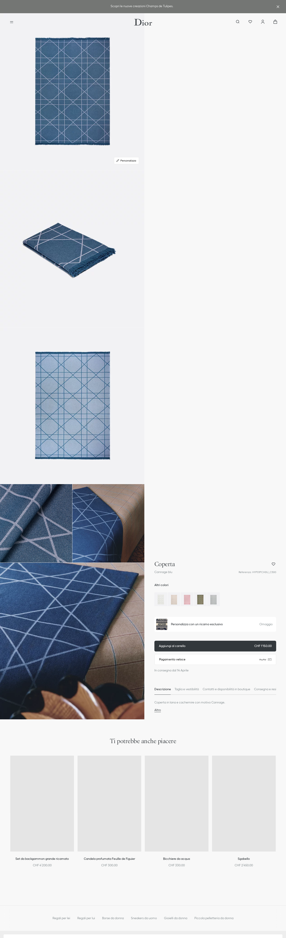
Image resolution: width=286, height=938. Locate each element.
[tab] (162, 689)
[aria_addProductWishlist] (273, 564)
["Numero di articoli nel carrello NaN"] (275, 22)
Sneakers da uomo (144, 918)
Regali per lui (86, 918)
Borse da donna (113, 918)
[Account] (262, 22)
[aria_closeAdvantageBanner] (278, 6)
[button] (72, 91)
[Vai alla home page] (143, 22)
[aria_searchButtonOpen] (237, 22)
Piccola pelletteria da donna (213, 918)
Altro (157, 710)
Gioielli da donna (175, 918)
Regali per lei (61, 918)
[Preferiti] (250, 22)
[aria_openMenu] (11, 22)
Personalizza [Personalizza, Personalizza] (126, 160)
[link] (142, 7)
